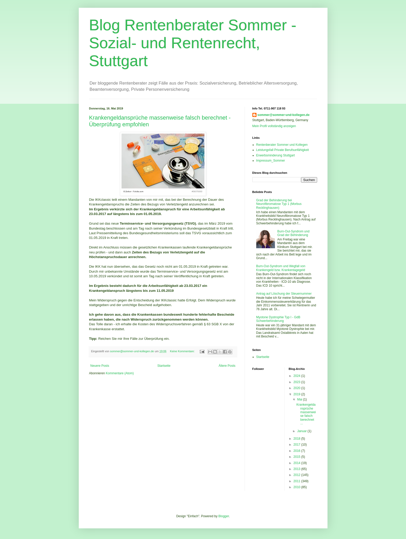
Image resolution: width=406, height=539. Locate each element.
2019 (297, 394)
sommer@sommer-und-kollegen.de (284, 115)
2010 (297, 487)
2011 (297, 481)
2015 (297, 457)
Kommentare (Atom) (120, 373)
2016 (297, 451)
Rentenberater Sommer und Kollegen (282, 145)
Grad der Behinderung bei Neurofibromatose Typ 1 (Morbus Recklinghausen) (279, 204)
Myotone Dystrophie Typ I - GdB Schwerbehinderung (278, 319)
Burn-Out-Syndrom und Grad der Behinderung (293, 233)
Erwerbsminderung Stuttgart (275, 155)
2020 (297, 388)
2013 (297, 469)
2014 (297, 463)
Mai (300, 399)
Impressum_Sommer (270, 160)
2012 (297, 475)
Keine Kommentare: (182, 351)
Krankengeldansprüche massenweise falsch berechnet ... (306, 414)
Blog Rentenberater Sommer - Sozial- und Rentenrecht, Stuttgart (192, 43)
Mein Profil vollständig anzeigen (274, 126)
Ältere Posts (227, 366)
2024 (297, 376)
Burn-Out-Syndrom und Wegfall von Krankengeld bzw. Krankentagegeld (280, 268)
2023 (297, 382)
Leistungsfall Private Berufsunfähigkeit (282, 150)
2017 (297, 444)
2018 (297, 438)
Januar (302, 431)
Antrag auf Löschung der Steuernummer (284, 293)
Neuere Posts (99, 366)
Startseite (163, 366)
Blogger (223, 516)
